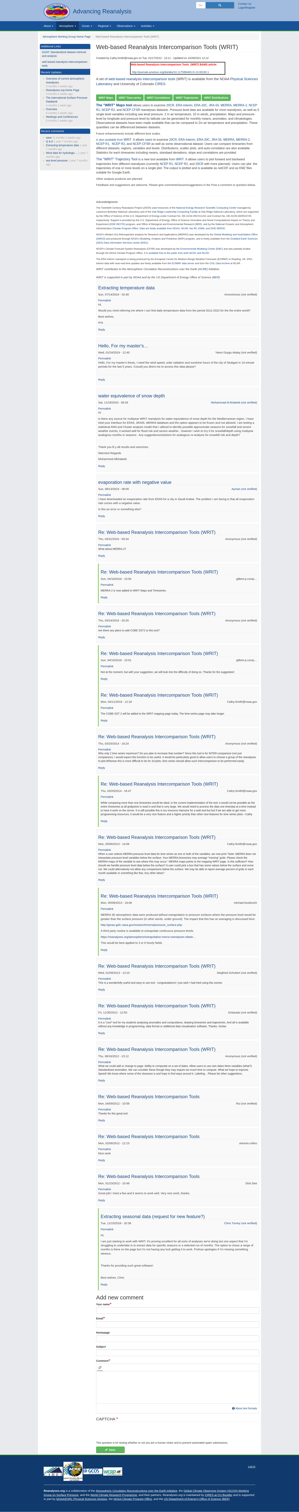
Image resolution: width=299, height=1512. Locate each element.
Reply (101, 329)
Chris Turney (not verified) (240, 1223)
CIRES (160, 84)
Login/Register (246, 7)
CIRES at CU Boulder (218, 1495)
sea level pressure (57, 160)
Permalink (104, 300)
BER (216, 277)
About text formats (244, 1408)
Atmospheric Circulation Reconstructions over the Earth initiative (136, 1490)
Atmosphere (67, 25)
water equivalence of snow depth (131, 395)
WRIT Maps (106, 97)
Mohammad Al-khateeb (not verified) (234, 402)
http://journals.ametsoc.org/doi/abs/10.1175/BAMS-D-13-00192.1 (170, 72)
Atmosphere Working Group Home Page (67, 36)
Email (99, 1318)
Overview (51, 109)
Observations (126, 25)
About (48, 25)
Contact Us (244, 3)
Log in (251, 1466)
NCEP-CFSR (141, 143)
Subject (101, 1346)
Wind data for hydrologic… (61, 152)
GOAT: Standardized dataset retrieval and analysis (64, 54)
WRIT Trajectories (187, 97)
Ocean (87, 25)
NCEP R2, (119, 143)
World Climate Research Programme (113, 1495)
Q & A (49, 141)
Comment (102, 1360)
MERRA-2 (240, 105)
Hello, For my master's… (123, 345)
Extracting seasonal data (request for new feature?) (153, 1216)
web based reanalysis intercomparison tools (64, 63)
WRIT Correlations (158, 97)
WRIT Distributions (216, 97)
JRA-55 (214, 105)
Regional (104, 25)
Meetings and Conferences (62, 116)
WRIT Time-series (130, 97)
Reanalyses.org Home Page (62, 90)
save (49, 137)
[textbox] (177, 1387)
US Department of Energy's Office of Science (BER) (196, 1499)
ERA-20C (200, 105)
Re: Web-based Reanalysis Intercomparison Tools (148, 1096)
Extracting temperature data (126, 287)
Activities (147, 25)
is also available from (110, 139)
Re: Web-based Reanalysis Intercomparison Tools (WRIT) (156, 532)
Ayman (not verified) (244, 489)
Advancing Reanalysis (102, 11)
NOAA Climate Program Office (132, 1499)
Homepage (103, 1332)
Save (110, 1449)
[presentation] (125, 1433)
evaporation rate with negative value (134, 482)
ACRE (203, 269)
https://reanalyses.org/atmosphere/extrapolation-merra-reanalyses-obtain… (148, 936)
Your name (103, 1304)
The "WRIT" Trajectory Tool (117, 159)
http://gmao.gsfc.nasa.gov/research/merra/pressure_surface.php (141, 924)
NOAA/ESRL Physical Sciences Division (81, 1499)
